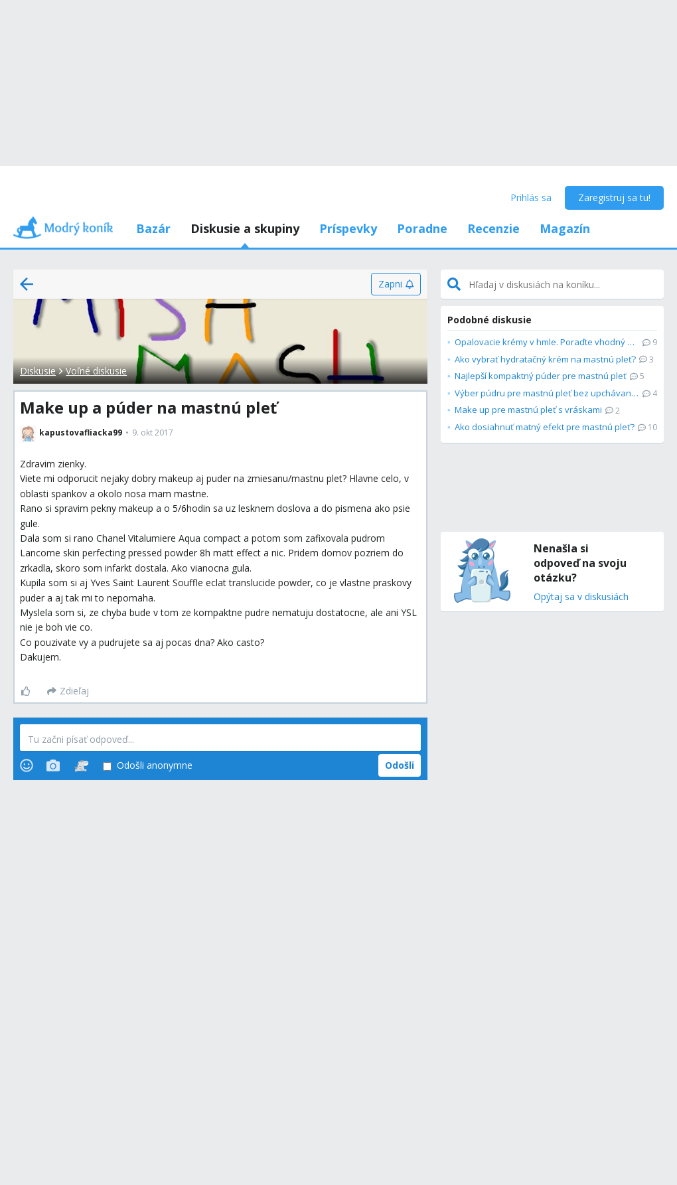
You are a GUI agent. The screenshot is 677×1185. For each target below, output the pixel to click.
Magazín (565, 228)
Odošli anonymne (147, 765)
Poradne (422, 228)
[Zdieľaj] (68, 691)
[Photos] (53, 765)
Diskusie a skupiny (244, 228)
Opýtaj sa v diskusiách (581, 597)
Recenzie (493, 228)
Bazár (153, 228)
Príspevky (348, 228)
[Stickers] (81, 765)
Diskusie (38, 370)
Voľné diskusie (96, 370)
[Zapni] (396, 284)
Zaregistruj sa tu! (614, 197)
